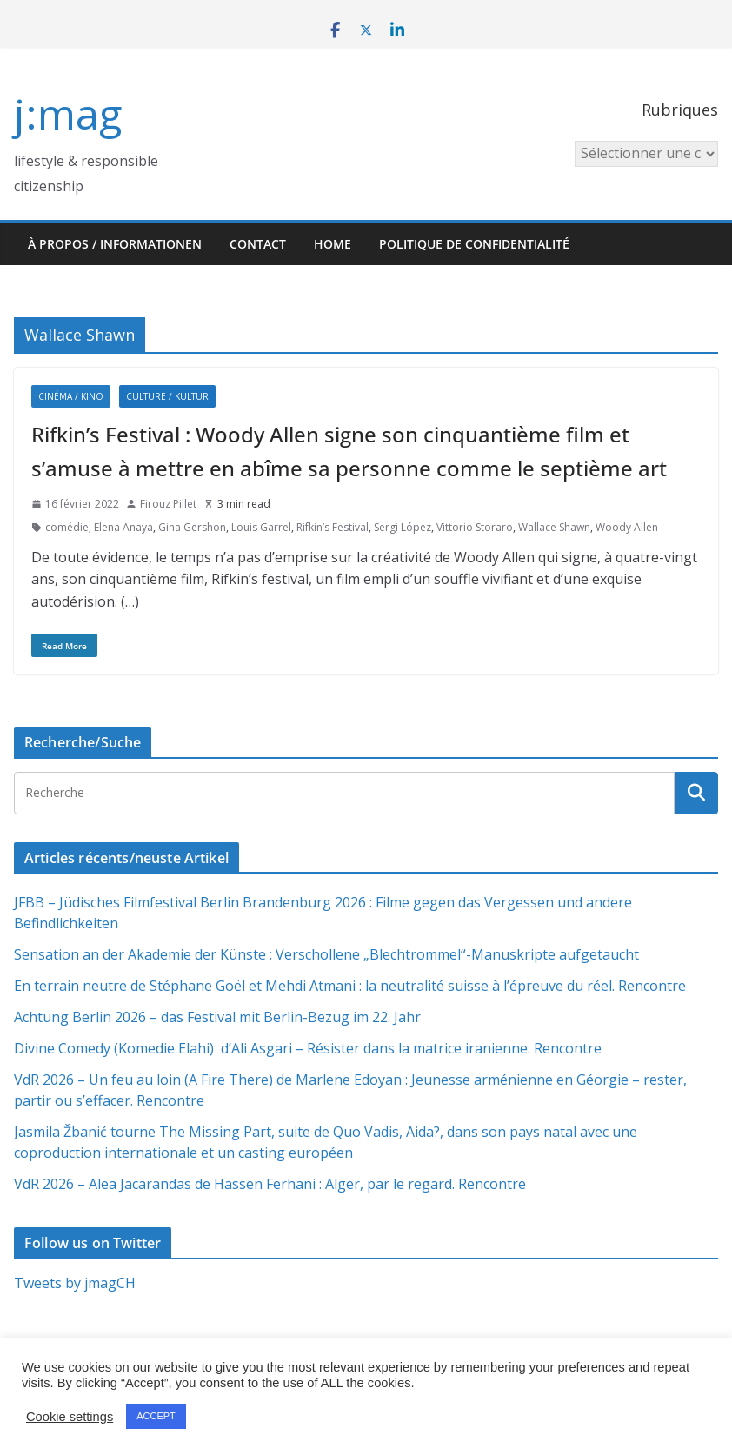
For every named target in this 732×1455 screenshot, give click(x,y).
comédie (67, 527)
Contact (258, 244)
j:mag (68, 113)
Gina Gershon (192, 527)
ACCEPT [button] (156, 1416)
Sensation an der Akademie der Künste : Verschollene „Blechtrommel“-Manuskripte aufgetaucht (326, 954)
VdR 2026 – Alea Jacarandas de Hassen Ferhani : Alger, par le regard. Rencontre (270, 1183)
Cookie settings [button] (69, 1417)
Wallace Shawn (554, 527)
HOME (332, 244)
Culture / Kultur (167, 396)
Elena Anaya (123, 527)
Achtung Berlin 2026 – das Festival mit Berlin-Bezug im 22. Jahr (217, 1016)
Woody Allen (627, 527)
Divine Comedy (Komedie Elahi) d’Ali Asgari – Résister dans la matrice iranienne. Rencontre (308, 1048)
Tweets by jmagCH (75, 1282)
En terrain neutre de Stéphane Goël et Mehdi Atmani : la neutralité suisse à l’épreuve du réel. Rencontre (350, 985)
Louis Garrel (261, 527)
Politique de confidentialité (474, 244)
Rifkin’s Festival (332, 527)
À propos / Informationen (115, 244)
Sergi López (402, 527)
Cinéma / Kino (70, 396)
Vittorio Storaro (474, 527)
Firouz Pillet (168, 503)
